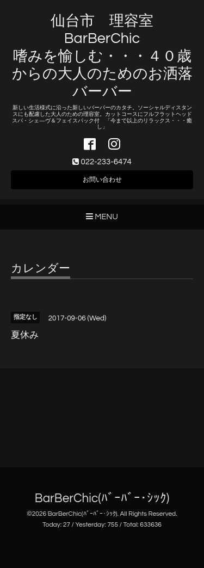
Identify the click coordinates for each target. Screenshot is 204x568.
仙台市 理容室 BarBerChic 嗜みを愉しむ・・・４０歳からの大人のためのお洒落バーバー (102, 57)
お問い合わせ (102, 179)
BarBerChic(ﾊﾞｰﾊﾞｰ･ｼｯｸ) (102, 498)
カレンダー (40, 268)
